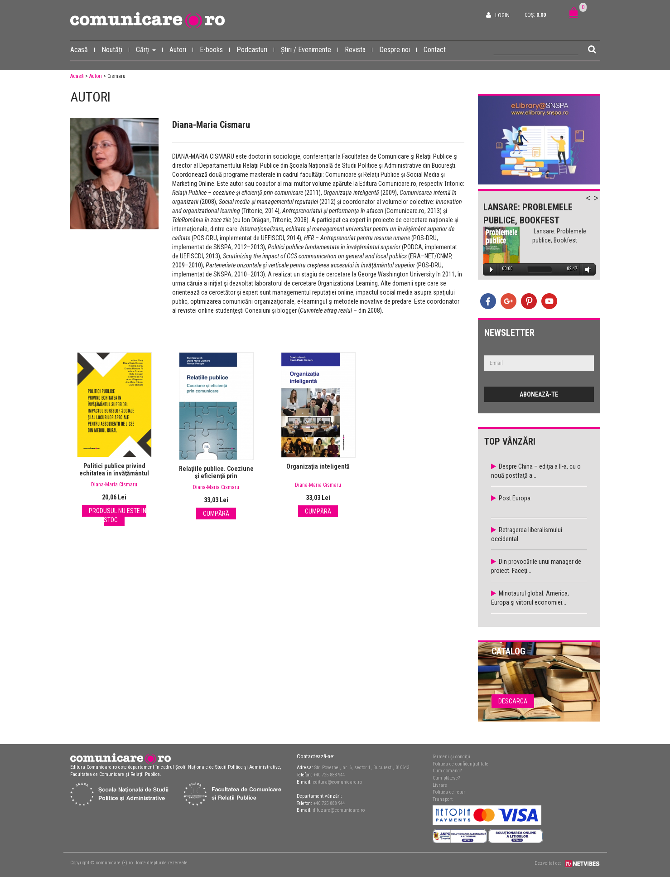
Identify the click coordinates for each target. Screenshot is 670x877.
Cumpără (216, 513)
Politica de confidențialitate (460, 764)
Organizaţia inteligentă (318, 466)
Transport (443, 799)
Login (502, 15)
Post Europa (514, 498)
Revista (358, 49)
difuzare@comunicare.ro (339, 810)
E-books (215, 49)
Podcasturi (255, 49)
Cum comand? (447, 771)
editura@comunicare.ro (337, 782)
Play (491, 269)
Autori (181, 49)
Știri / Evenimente (309, 49)
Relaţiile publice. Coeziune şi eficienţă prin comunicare (216, 476)
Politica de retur (449, 792)
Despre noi (398, 49)
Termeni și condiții (451, 757)
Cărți (149, 49)
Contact (435, 49)
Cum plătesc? (446, 778)
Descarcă (512, 701)
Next (600, 203)
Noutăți (115, 49)
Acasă (82, 49)
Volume (586, 269)
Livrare (440, 785)
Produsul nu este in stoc (117, 515)
